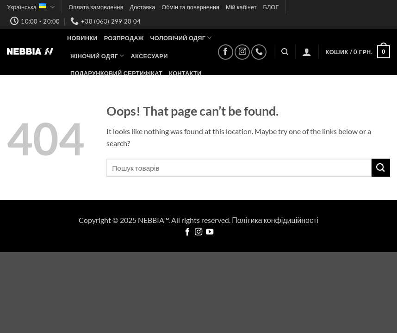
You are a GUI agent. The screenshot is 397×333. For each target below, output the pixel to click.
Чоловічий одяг (181, 37)
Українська (31, 7)
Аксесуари (149, 56)
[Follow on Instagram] (242, 52)
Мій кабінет (241, 7)
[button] (306, 52)
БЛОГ (271, 7)
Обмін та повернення (190, 7)
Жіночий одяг (97, 55)
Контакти (185, 73)
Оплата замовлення (95, 7)
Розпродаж (124, 38)
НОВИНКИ (82, 38)
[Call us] (259, 52)
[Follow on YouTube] (209, 232)
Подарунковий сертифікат (116, 73)
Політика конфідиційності (275, 220)
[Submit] (381, 168)
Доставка (142, 7)
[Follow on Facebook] (225, 52)
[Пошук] (284, 52)
